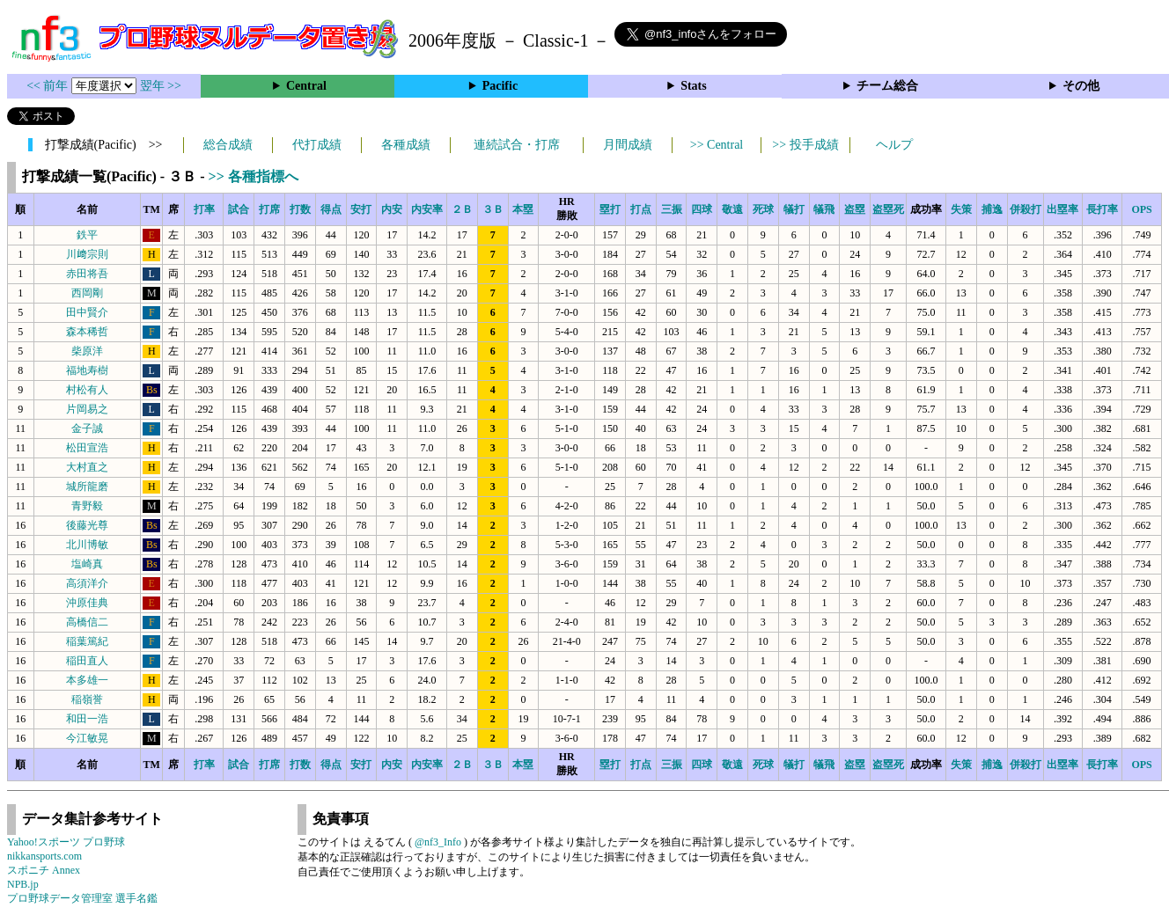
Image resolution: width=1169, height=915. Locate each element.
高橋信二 (87, 622)
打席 (269, 209)
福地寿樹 (87, 370)
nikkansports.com (44, 856)
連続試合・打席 (517, 144)
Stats (693, 85)
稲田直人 (87, 661)
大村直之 (87, 467)
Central (306, 85)
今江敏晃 (87, 738)
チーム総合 (887, 85)
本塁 (522, 209)
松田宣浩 (87, 448)
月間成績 (627, 144)
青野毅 (87, 506)
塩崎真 (87, 564)
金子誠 (87, 428)
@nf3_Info (438, 842)
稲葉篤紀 (87, 641)
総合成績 (228, 144)
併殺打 (1025, 209)
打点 (640, 209)
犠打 (794, 209)
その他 (1080, 85)
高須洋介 (87, 583)
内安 (391, 209)
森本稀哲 (87, 332)
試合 (238, 209)
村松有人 (87, 390)
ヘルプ (894, 144)
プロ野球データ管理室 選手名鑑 (82, 898)
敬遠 (732, 209)
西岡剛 (87, 293)
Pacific (500, 85)
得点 (331, 209)
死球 (763, 209)
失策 (961, 209)
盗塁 (854, 209)
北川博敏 (87, 544)
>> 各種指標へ (253, 176)
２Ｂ (462, 209)
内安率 (427, 209)
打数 (300, 209)
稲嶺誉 (87, 699)
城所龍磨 (87, 486)
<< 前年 (48, 85)
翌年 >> (160, 85)
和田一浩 (87, 719)
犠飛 (823, 209)
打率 (204, 209)
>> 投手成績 (805, 144)
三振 (671, 209)
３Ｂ (493, 209)
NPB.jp (23, 884)
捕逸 (992, 209)
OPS (1141, 209)
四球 (701, 209)
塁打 (610, 209)
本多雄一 (87, 680)
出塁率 (1062, 209)
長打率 (1102, 209)
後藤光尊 (87, 525)
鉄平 (87, 235)
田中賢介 (87, 312)
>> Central (717, 144)
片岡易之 (87, 409)
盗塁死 (888, 209)
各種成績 (405, 144)
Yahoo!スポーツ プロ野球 (66, 842)
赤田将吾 (87, 273)
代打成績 (317, 144)
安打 (360, 209)
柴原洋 (87, 351)
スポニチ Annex (43, 870)
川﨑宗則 (87, 254)
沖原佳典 (87, 603)
